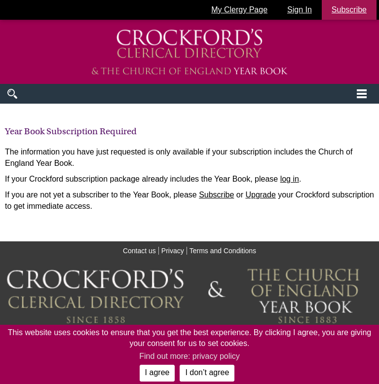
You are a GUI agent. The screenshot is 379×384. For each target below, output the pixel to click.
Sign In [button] (299, 9)
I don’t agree (207, 372)
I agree (157, 372)
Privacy (172, 251)
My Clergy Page (239, 9)
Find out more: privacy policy (189, 356)
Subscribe (216, 195)
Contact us (139, 251)
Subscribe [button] (349, 9)
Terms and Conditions (223, 251)
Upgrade (260, 195)
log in (289, 179)
